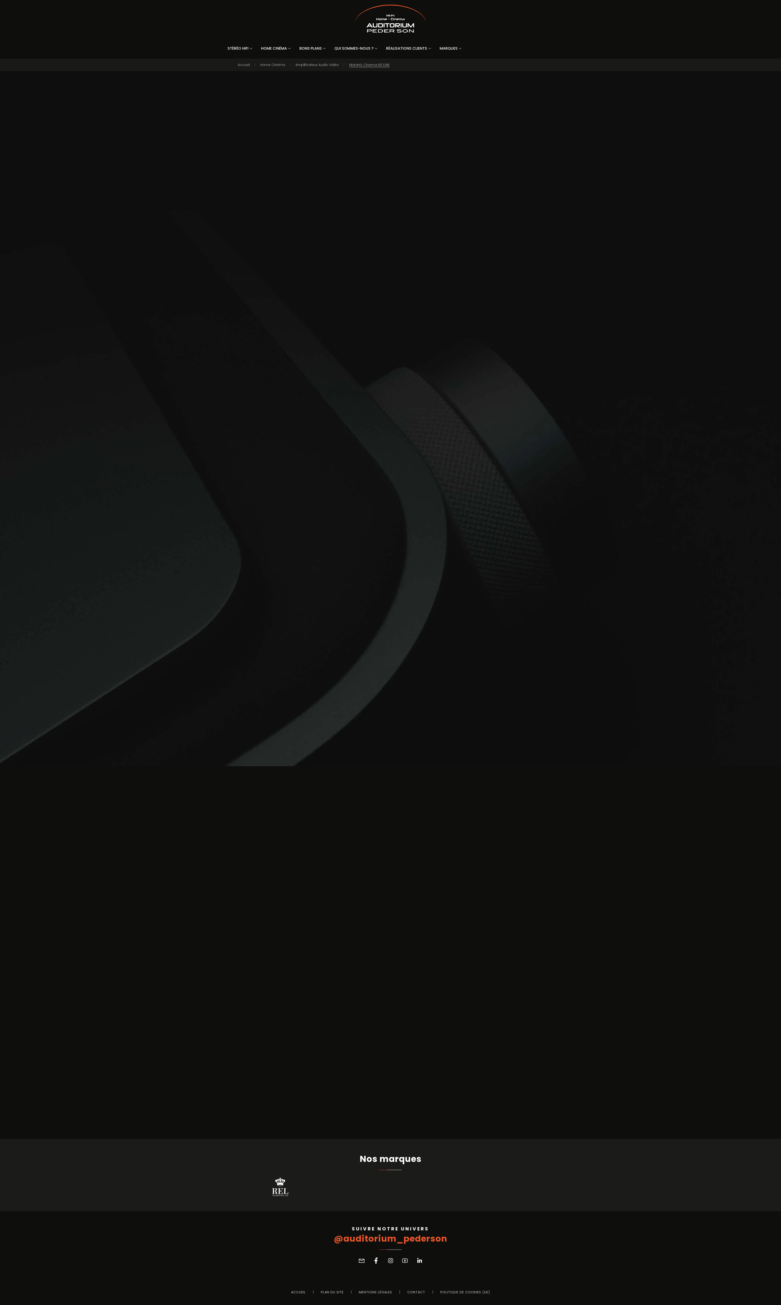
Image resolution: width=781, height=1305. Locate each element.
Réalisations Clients (406, 48)
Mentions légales (375, 1292)
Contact (416, 1292)
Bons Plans (310, 48)
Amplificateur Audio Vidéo (317, 64)
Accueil (244, 64)
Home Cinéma (274, 48)
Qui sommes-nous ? (354, 48)
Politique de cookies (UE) (465, 1292)
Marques (449, 48)
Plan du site (332, 1292)
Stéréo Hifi (238, 48)
